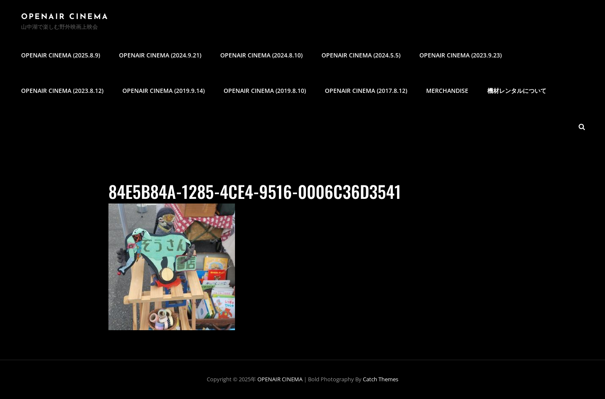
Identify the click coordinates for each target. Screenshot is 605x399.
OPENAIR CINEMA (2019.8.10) (265, 91)
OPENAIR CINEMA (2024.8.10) (261, 55)
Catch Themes (380, 379)
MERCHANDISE (447, 91)
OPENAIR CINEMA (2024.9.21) (160, 55)
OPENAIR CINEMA (65, 17)
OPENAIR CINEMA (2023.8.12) (62, 91)
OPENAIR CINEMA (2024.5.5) (360, 55)
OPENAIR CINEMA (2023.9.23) (460, 55)
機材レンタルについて (516, 91)
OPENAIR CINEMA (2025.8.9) (60, 55)
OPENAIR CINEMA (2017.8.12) (366, 91)
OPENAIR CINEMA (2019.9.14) (163, 91)
